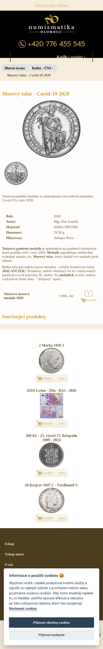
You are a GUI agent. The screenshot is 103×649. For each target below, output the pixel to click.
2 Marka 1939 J (51, 345)
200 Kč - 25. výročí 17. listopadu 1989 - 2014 (51, 438)
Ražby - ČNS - (42, 68)
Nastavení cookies (23, 609)
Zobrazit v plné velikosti (51, 5)
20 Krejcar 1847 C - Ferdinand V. (51, 485)
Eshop (9, 544)
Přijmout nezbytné (51, 635)
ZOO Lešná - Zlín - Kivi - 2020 (51, 390)
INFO (62, 378)
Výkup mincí (14, 554)
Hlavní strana (15, 68)
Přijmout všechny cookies (51, 622)
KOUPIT (48, 378)
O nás (9, 564)
